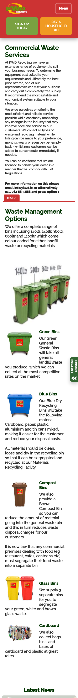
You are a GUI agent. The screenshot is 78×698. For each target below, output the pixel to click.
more (11, 198)
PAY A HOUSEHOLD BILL (56, 26)
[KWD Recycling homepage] (27, 8)
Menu (63, 8)
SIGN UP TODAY (22, 26)
